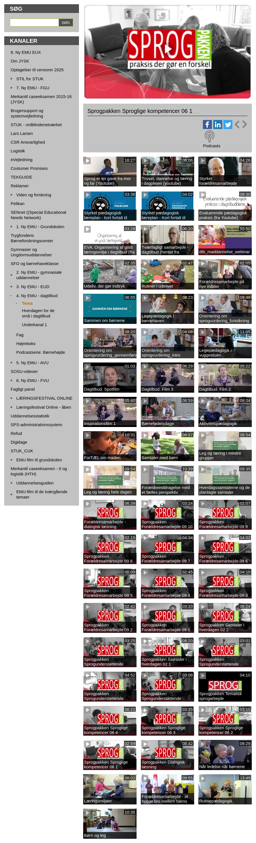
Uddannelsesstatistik (30, 415)
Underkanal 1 (34, 324)
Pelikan (17, 203)
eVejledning (22, 159)
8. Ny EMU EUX (26, 52)
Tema (27, 303)
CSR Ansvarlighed (28, 142)
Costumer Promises (29, 168)
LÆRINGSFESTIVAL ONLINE (44, 398)
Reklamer (20, 185)
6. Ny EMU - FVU (32, 380)
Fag (20, 334)
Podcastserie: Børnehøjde (40, 352)
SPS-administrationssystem (36, 424)
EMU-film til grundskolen (39, 459)
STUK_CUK (22, 450)
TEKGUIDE (21, 177)
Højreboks (25, 343)
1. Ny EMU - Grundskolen (40, 226)
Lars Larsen (22, 133)
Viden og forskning (33, 194)
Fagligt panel (23, 389)
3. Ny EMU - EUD (32, 286)
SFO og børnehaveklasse (34, 263)
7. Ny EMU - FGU (32, 87)
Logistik (18, 150)
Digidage (19, 442)
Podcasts (211, 145)
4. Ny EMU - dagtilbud (37, 295)
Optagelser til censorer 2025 (37, 69)
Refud (16, 433)
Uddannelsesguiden (35, 483)
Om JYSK (20, 61)
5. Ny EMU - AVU (32, 362)
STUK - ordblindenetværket (36, 124)
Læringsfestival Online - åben (43, 407)
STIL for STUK (30, 78)
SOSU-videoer (24, 371)
